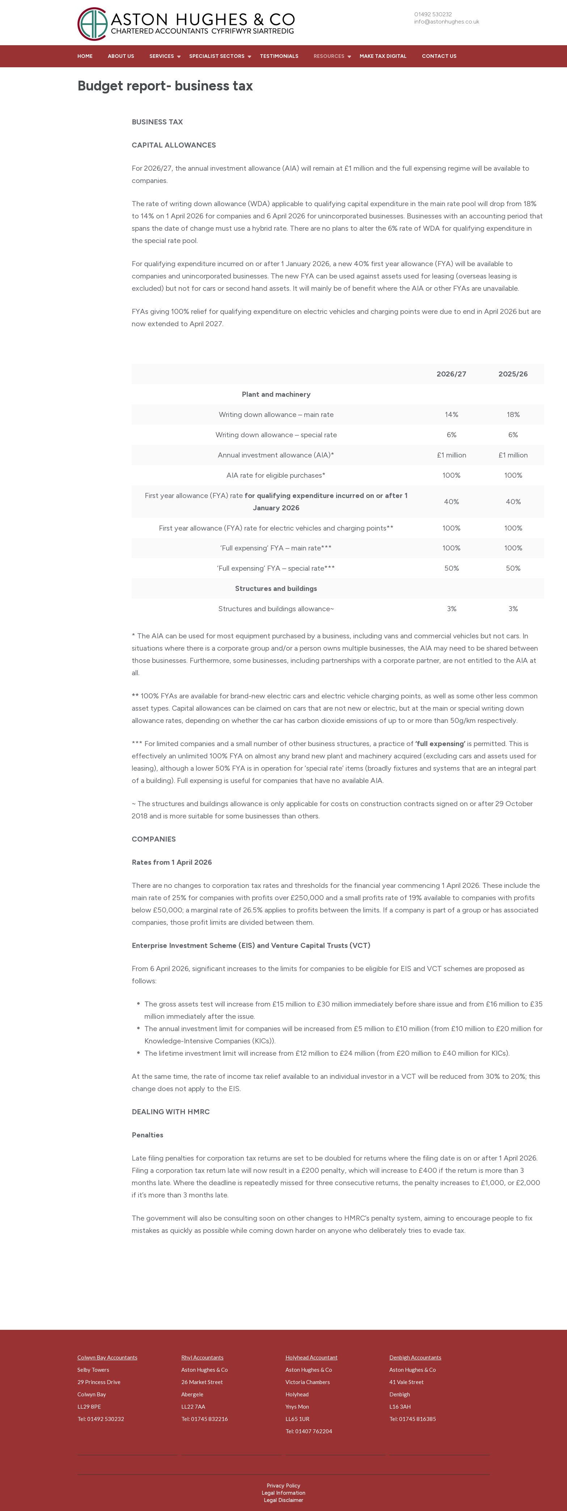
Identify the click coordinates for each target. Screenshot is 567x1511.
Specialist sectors (217, 56)
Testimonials (279, 56)
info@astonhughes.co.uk (446, 21)
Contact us (439, 56)
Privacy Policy (283, 1485)
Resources (329, 56)
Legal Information (283, 1493)
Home (85, 56)
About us (121, 56)
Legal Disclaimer (283, 1500)
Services (161, 56)
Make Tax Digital (383, 56)
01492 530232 (433, 14)
